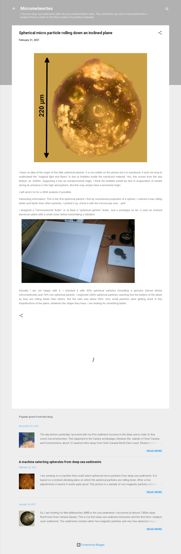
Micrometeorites (36, 8)
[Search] (167, 9)
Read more (154, 451)
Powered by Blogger (91, 544)
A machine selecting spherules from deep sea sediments (60, 462)
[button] (160, 33)
